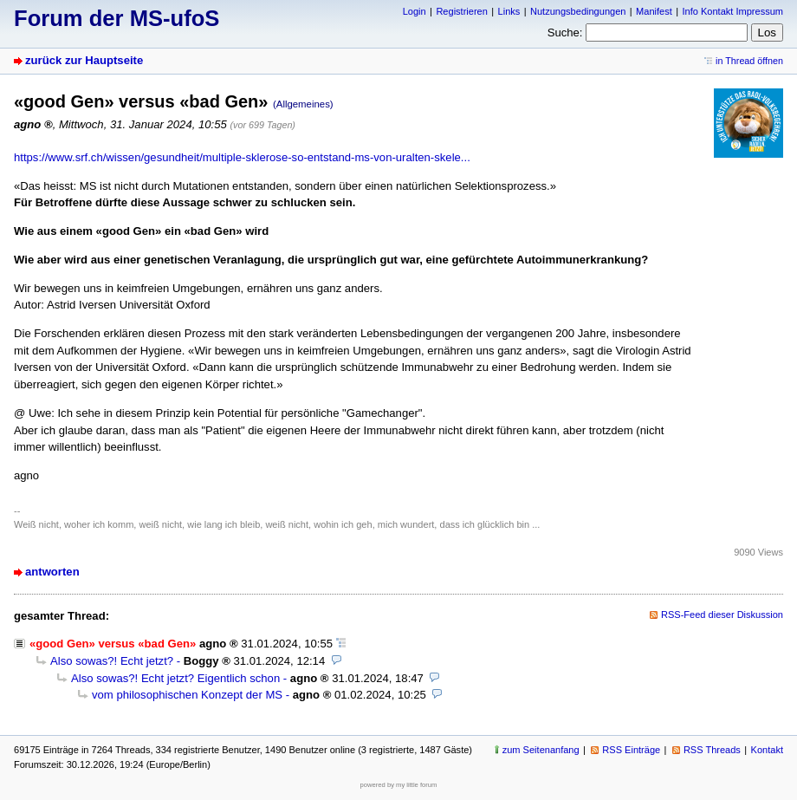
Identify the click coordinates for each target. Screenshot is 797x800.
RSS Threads (712, 750)
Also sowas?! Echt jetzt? (111, 660)
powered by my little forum (398, 785)
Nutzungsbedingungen (577, 11)
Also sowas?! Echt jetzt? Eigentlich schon (175, 678)
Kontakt (767, 750)
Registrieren (461, 11)
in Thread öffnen (749, 60)
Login (414, 11)
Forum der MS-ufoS (116, 18)
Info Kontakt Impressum (733, 11)
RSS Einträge (631, 750)
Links (509, 11)
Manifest (654, 11)
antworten (52, 571)
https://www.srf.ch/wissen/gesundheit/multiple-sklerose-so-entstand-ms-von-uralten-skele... (242, 157)
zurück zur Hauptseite (84, 60)
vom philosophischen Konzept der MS (187, 694)
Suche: (565, 32)
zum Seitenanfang (541, 750)
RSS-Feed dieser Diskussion (722, 614)
